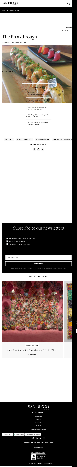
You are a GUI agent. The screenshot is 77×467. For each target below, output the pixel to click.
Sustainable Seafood (62, 139)
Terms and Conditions (33, 434)
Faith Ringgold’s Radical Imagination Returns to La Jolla (38, 116)
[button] (34, 149)
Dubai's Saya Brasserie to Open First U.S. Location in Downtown (38, 94)
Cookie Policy (20, 434)
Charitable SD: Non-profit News (18, 244)
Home (4, 10)
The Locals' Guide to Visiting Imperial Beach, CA (39, 101)
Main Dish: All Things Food (16, 241)
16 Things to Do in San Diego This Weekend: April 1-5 (38, 123)
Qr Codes (9, 139)
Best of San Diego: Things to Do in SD (20, 238)
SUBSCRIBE (38, 263)
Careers (38, 419)
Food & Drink (14, 10)
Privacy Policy (8, 434)
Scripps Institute (25, 139)
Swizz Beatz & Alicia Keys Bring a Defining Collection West (37, 108)
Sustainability (42, 139)
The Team (38, 422)
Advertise (38, 416)
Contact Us (38, 425)
